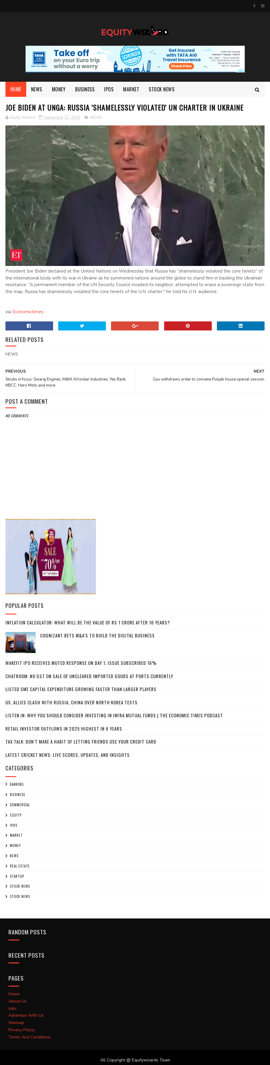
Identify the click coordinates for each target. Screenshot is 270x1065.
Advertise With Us (26, 1015)
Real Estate (20, 866)
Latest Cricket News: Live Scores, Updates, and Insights (67, 754)
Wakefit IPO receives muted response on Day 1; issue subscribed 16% (81, 662)
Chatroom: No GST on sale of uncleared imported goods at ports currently (89, 676)
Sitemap (16, 1022)
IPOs (13, 825)
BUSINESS (84, 89)
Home (15, 89)
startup (17, 876)
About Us (17, 1001)
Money (59, 89)
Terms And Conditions (29, 1037)
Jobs (12, 1008)
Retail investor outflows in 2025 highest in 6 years (63, 728)
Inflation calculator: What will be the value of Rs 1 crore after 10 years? (87, 622)
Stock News (161, 89)
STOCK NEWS (20, 896)
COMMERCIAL (20, 804)
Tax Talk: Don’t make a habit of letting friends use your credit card (80, 741)
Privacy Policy (21, 1030)
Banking (17, 784)
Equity (16, 815)
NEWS (36, 89)
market (131, 89)
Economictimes (27, 312)
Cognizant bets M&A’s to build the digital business (97, 635)
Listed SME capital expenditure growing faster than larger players (81, 689)
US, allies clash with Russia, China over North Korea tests (71, 702)
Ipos (108, 89)
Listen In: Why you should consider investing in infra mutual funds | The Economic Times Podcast (114, 715)
